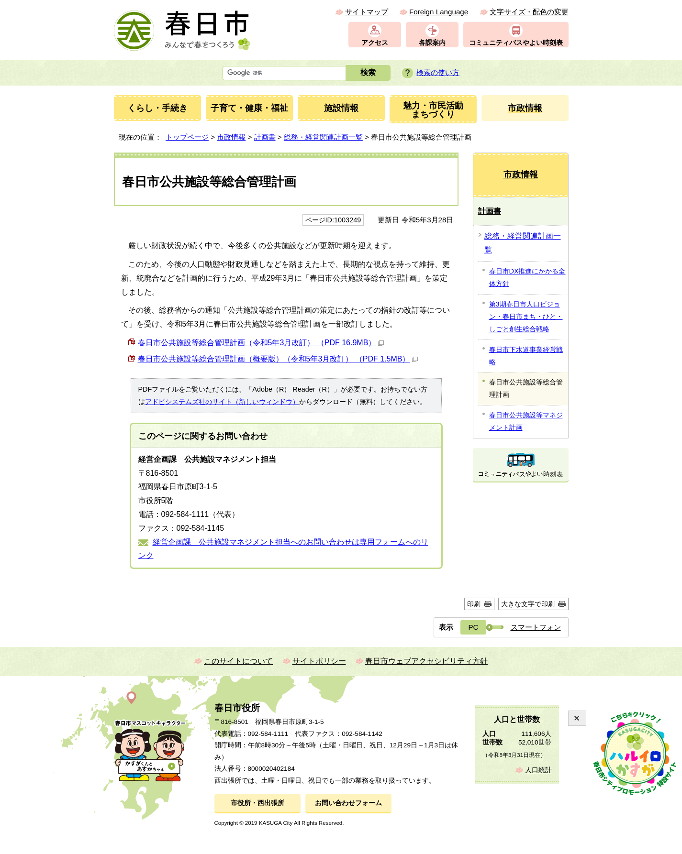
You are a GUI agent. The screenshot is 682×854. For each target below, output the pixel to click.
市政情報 (231, 137)
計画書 (265, 137)
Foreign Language (438, 12)
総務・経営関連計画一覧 (323, 137)
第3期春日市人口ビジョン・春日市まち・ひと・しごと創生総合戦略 (526, 316)
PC (473, 627)
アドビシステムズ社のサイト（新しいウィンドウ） (222, 401)
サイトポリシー (319, 661)
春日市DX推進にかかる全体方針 (527, 277)
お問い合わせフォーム (348, 803)
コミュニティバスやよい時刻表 (516, 42)
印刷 (474, 604)
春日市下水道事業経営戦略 (526, 356)
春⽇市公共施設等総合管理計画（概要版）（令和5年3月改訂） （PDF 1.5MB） (278, 359)
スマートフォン (536, 627)
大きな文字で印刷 (528, 604)
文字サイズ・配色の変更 (529, 12)
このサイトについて (238, 661)
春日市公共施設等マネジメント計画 (526, 421)
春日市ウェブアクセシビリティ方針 (426, 661)
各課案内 (432, 42)
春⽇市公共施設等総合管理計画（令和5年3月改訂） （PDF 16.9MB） (261, 343)
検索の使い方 (437, 72)
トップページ (187, 137)
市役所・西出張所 (257, 803)
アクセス (374, 42)
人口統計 (538, 770)
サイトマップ (366, 12)
